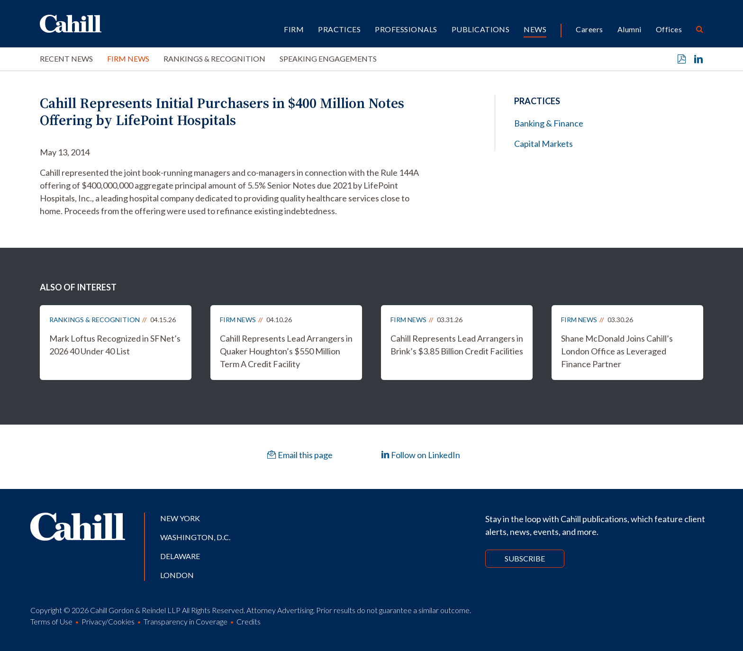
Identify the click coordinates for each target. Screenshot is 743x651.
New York (180, 518)
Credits (248, 621)
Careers (589, 29)
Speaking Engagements (328, 58)
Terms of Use (51, 621)
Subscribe (525, 558)
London (177, 574)
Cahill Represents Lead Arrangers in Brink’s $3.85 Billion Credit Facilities (456, 344)
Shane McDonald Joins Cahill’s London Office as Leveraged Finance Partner (617, 351)
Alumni (629, 29)
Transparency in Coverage (185, 621)
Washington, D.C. (195, 537)
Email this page (300, 455)
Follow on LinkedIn (420, 455)
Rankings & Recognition (214, 58)
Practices (339, 29)
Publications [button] (481, 29)
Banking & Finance (548, 123)
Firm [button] (294, 29)
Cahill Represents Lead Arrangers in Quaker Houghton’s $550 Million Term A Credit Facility (286, 351)
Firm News (128, 58)
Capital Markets (543, 143)
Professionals (406, 29)
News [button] (535, 29)
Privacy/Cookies (108, 621)
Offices (669, 29)
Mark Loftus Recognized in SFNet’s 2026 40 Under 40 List (115, 344)
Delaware (180, 556)
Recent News (66, 58)
